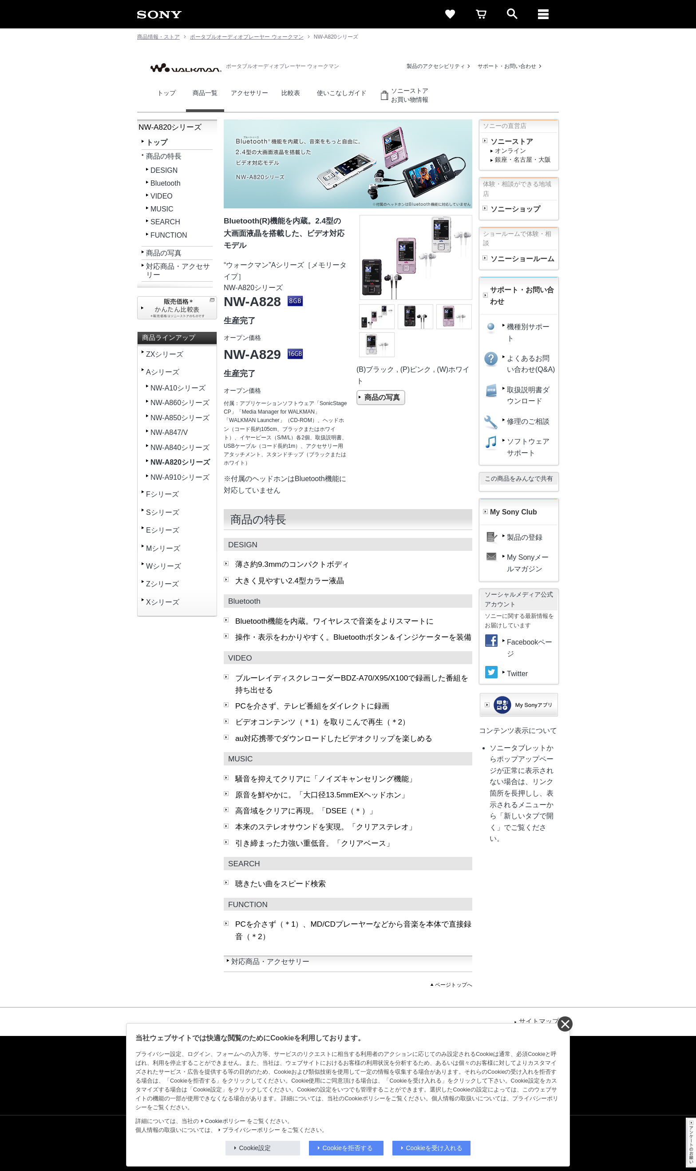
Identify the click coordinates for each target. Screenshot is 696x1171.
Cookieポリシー (225, 1121)
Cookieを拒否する (348, 1147)
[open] (512, 14)
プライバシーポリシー (251, 1130)
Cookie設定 (255, 1147)
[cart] (481, 14)
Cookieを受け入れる (434, 1147)
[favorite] (450, 14)
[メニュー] (543, 14)
